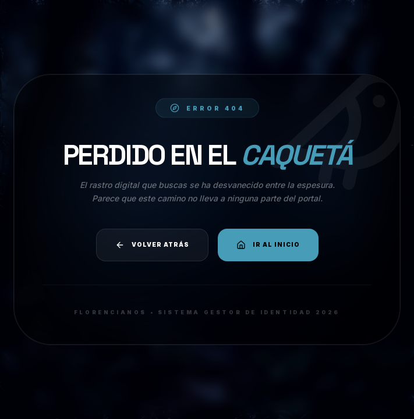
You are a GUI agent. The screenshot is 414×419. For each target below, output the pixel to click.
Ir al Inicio (268, 245)
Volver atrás (152, 245)
